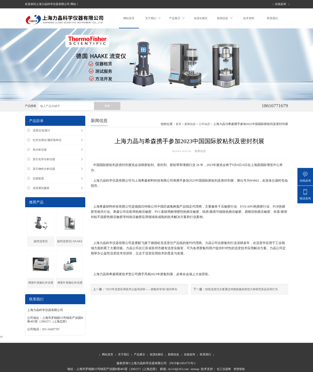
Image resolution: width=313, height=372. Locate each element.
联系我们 (272, 18)
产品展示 (177, 18)
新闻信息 (225, 18)
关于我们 (153, 18)
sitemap (194, 369)
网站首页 (129, 18)
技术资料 (248, 18)
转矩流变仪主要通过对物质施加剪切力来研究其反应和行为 (241, 289)
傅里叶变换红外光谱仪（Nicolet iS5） (40, 284)
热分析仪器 (40, 149)
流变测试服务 (41, 188)
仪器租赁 (38, 178)
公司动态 (204, 124)
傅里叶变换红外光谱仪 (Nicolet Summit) (69, 284)
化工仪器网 (224, 369)
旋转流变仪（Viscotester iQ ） (41, 243)
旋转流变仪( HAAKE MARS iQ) (69, 243)
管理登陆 (239, 369)
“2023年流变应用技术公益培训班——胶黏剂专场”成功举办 (141, 289)
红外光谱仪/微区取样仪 (47, 140)
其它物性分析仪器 (44, 168)
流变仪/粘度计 (41, 130)
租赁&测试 (200, 18)
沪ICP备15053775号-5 (182, 363)
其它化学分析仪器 (44, 159)
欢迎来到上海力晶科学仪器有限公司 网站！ (52, 4)
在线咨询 (280, 4)
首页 (178, 124)
